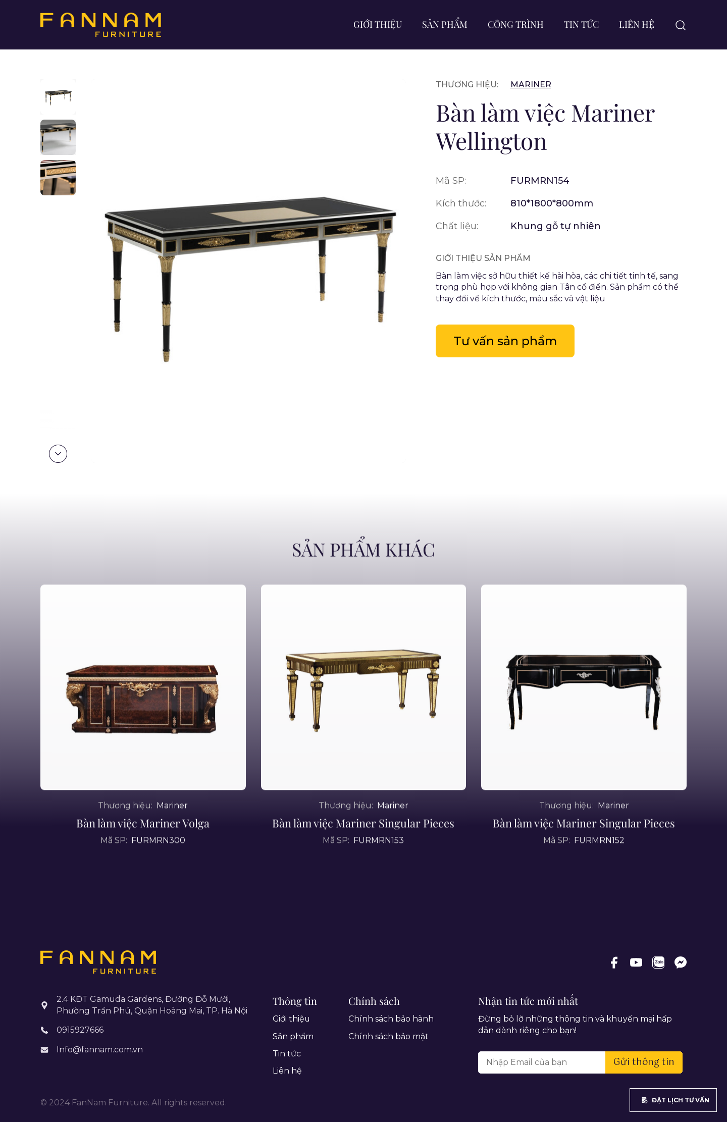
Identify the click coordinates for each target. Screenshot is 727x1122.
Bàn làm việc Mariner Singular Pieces (363, 844)
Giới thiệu (377, 24)
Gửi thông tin (643, 1062)
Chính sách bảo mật (388, 1036)
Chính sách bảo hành (391, 1019)
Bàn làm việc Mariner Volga (143, 844)
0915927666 (80, 1030)
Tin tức (581, 24)
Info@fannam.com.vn (100, 1049)
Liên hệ (636, 24)
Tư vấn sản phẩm (506, 341)
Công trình (516, 24)
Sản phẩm (445, 24)
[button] (58, 454)
